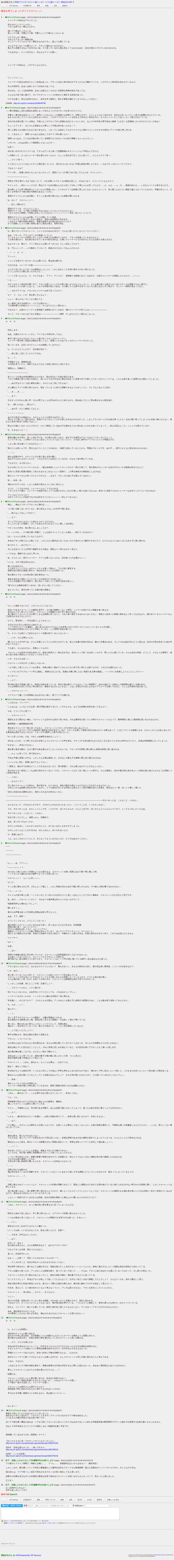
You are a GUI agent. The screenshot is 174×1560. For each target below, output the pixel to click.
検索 (47, 6)
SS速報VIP (27, 6)
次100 (89, 1500)
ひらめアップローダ (47, 1525)
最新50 (65, 6)
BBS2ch (64, 2)
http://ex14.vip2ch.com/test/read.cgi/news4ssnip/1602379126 (32, 1456)
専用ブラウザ (21, 2)
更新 (38, 6)
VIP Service (13, 6)
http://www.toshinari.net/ (161, 1557)
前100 (79, 1500)
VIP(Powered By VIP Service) (28, 1557)
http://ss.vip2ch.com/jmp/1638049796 (30, 103)
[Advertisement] (45, 1538)
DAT (70, 2)
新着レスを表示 (113, 1500)
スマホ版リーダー (53, 2)
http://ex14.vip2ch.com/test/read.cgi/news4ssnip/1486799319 (32, 1450)
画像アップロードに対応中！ (14, 1525)
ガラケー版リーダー (36, 2)
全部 (55, 6)
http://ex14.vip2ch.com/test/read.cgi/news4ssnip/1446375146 (32, 1443)
